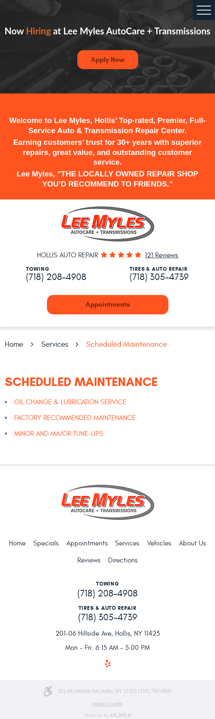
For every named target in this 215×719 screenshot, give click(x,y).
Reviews (88, 560)
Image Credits (107, 704)
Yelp (107, 664)
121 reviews (161, 255)
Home (14, 344)
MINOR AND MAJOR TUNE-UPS (58, 434)
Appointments (107, 304)
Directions (123, 560)
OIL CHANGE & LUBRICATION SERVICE (70, 402)
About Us (192, 543)
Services (54, 344)
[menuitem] (17, 544)
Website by (108, 715)
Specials (46, 543)
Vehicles (159, 543)
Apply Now (107, 59)
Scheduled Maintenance (126, 344)
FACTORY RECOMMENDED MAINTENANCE (75, 418)
